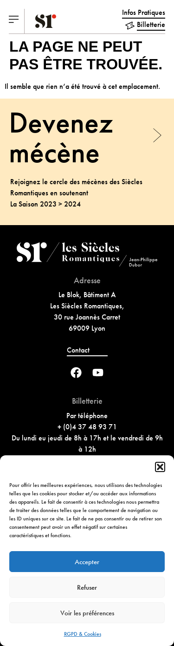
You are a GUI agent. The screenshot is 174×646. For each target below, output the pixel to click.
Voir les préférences (87, 613)
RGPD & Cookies (82, 634)
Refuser (87, 587)
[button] (160, 467)
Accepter (87, 561)
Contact (78, 350)
